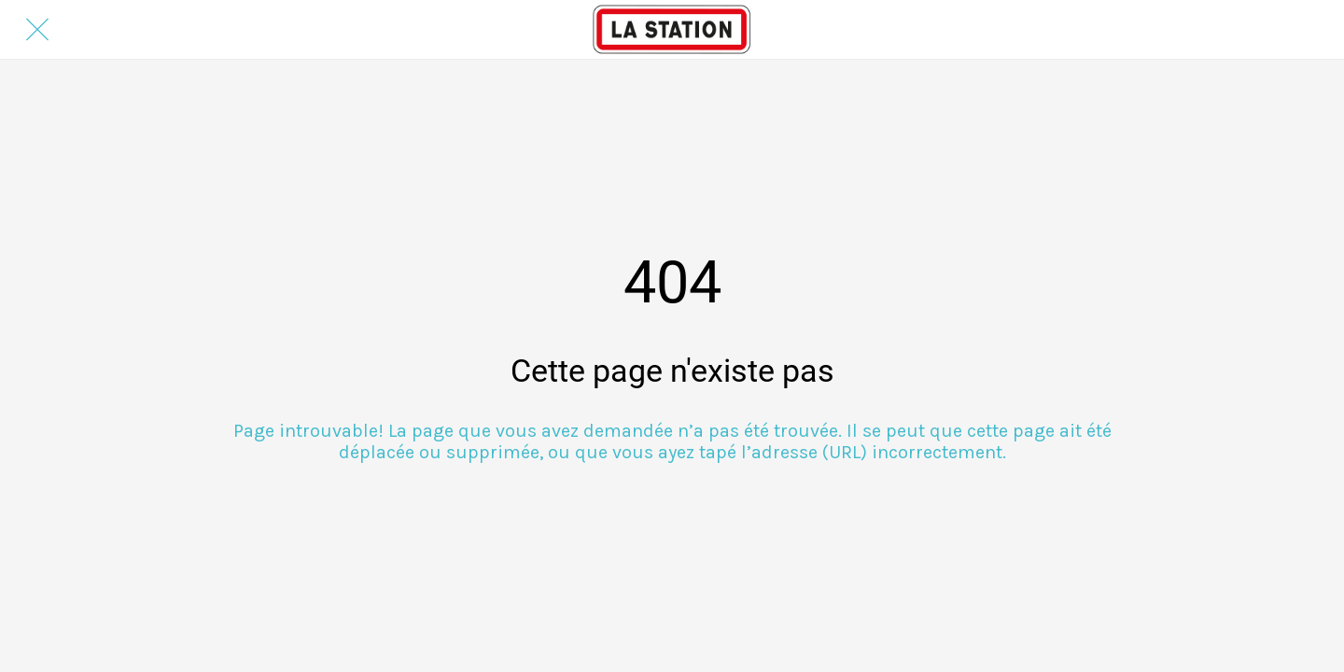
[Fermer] (37, 30)
